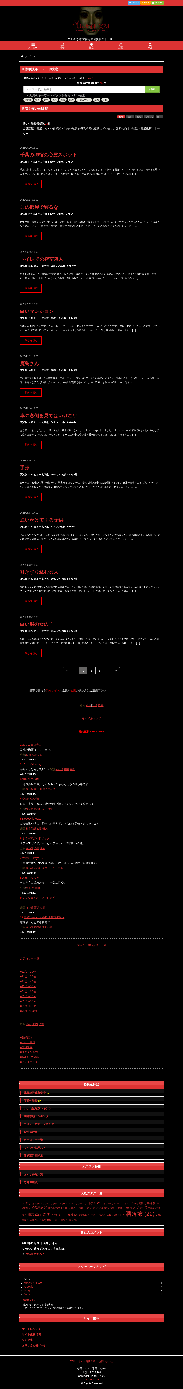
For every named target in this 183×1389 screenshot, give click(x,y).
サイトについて (31, 1328)
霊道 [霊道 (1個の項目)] (64, 1220)
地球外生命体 (30, 779)
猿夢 (37, 99)
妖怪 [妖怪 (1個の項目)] (121, 1208)
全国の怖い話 (30, 798)
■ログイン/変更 (29, 1052)
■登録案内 (26, 1037)
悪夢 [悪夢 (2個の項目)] (73, 1214)
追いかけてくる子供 (41, 520)
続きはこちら (29, 1300)
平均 (94, 705)
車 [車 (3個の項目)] (42, 1220)
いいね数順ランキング (37, 1108)
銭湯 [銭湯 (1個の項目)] (50, 1220)
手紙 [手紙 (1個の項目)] (94, 1215)
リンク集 (27, 1339)
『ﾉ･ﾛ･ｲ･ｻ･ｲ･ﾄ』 (32, 764)
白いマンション (37, 311)
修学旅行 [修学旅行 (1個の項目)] (54, 1208)
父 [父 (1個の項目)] (158, 1215)
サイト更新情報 (31, 1334)
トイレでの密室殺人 (41, 259)
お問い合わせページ (34, 1345)
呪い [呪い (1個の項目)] (74, 1208)
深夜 (105, 99)
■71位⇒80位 (28, 1001)
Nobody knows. (31, 818)
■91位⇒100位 (28, 1010)
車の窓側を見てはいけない (49, 415)
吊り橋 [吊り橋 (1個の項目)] (65, 1208)
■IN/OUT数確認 (29, 1056)
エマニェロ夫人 (31, 744)
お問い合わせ (106, 1361)
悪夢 (46, 99)
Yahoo (28, 1294)
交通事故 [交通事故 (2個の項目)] (39, 1207)
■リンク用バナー (30, 1062)
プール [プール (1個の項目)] (82, 1203)
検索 (152, 89)
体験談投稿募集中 (36, 1092)
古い (130, 117)
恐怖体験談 (31, 1182)
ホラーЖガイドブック (35, 838)
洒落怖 (28, 99)
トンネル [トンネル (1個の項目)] (71, 1203)
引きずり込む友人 (39, 572)
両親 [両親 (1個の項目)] (142, 1203)
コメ (159, 117)
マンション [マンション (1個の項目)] (121, 1203)
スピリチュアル (54, 868)
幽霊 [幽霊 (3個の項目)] (33, 1214)
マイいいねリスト (35, 1147)
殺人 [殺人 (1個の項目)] (121, 1215)
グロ (39, 754)
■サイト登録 (27, 1042)
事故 (54, 99)
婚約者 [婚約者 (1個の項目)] (130, 1208)
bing (27, 1290)
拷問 (37, 887)
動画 (28, 754)
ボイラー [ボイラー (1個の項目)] (107, 1203)
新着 (121, 117)
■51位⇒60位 (28, 991)
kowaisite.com (91, 1379)
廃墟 (96, 99)
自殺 (71, 99)
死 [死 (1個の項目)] (114, 1215)
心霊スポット (83, 99)
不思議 (49, 808)
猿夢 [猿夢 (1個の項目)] (25, 1220)
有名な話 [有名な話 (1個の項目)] (105, 1215)
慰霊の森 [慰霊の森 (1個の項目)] (84, 1215)
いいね (149, 117)
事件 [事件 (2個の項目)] (151, 1203)
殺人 (45, 828)
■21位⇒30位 (28, 976)
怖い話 (59, 769)
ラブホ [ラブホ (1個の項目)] (133, 1203)
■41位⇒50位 (28, 986)
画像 (28, 887)
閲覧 (139, 117)
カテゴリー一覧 (29, 958)
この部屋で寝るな (39, 207)
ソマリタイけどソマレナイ (38, 897)
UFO (36, 789)
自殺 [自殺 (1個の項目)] (34, 1220)
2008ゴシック (30, 877)
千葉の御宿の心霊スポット (48, 154)
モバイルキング (91, 718)
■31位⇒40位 (28, 981)
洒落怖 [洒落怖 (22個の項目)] (140, 1213)
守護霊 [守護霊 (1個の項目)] (153, 1208)
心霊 (39, 828)
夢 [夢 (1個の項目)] (96, 1208)
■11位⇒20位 (28, 971)
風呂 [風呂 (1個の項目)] (73, 1220)
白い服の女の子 (36, 624)
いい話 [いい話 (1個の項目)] (26, 1203)
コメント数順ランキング (39, 1124)
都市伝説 (39, 808)
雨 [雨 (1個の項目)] (57, 1220)
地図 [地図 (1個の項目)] (82, 1208)
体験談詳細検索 (33, 1155)
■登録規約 (26, 1047)
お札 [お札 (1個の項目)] (36, 1203)
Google (28, 1286)
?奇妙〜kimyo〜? (32, 858)
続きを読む (31, 184)
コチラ (90, 78)
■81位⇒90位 (28, 1006)
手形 (24, 467)
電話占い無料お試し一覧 (91, 945)
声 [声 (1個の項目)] (89, 1208)
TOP (72, 1361)
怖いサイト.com (34, 1282)
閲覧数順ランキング (36, 1116)
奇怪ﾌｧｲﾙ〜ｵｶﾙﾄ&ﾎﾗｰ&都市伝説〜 (44, 917)
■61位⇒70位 (28, 996)
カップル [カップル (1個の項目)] (46, 1203)
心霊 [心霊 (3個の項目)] (45, 1214)
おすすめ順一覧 (33, 1174)
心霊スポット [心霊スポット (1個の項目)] (59, 1215)
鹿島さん (29, 363)
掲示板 (29, 789)
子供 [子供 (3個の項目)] (141, 1207)
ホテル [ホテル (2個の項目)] (94, 1203)
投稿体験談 (31, 1132)
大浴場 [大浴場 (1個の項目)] (104, 1208)
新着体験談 (32, 1100)
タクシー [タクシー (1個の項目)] (59, 1203)
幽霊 (63, 99)
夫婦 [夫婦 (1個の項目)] (113, 1208)
